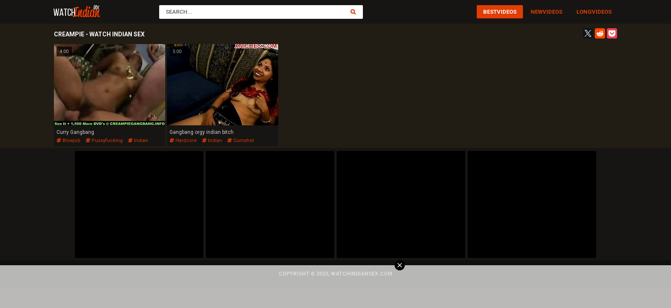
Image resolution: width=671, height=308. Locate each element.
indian (138, 140)
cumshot (240, 140)
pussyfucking (104, 140)
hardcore (183, 140)
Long (584, 12)
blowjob (68, 140)
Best (490, 12)
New (537, 12)
